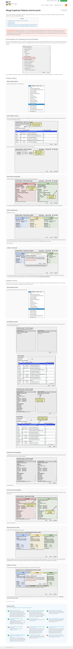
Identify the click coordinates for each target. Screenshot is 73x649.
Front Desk (18, 607)
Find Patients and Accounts (33, 618)
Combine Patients (11, 22)
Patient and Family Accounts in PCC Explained (36, 610)
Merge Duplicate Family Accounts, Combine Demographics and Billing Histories (22, 24)
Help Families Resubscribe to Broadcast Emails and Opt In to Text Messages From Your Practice (17, 635)
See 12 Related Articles (63, 9)
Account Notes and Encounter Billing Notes (56, 634)
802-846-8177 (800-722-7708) (52, 0)
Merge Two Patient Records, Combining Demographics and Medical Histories (22, 26)
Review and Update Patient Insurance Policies (56, 618)
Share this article (64, 10)
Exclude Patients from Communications (55, 610)
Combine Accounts (11, 23)
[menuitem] (58, 1)
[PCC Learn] (12, 3)
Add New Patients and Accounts (15, 610)
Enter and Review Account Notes (34, 634)
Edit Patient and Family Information (26, 607)
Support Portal (63, 0)
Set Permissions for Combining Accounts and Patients (17, 20)
